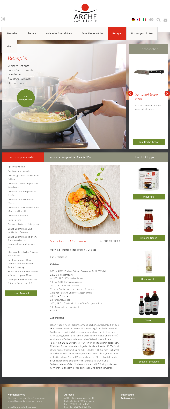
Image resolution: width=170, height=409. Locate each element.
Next (167, 83)
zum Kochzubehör (149, 120)
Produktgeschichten (142, 33)
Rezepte (117, 33)
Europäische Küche (92, 33)
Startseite (11, 33)
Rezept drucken (110, 219)
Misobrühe (148, 175)
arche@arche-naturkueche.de (22, 385)
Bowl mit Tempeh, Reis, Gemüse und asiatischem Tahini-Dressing (20, 242)
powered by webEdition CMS (159, 403)
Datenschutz (128, 376)
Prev (130, 83)
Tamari (148, 299)
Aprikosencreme (16, 145)
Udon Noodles (148, 257)
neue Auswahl (21, 271)
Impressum (127, 373)
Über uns (31, 33)
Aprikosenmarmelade (19, 149)
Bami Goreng (14, 198)
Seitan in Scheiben (149, 340)
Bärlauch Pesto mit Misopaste (23, 202)
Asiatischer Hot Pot (18, 193)
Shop (9, 46)
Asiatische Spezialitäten (59, 33)
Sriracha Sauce (149, 216)
